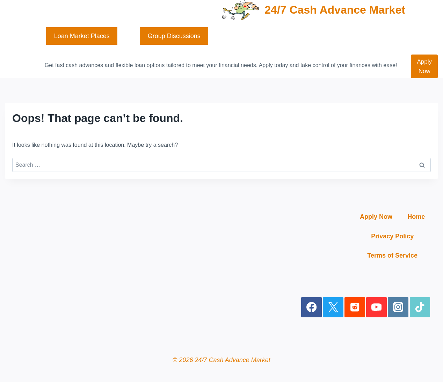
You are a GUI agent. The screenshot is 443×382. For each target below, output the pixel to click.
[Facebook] (311, 307)
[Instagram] (398, 307)
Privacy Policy (392, 236)
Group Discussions (174, 36)
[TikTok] (420, 307)
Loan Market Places (82, 36)
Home (416, 216)
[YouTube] (376, 307)
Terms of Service (392, 255)
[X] (333, 307)
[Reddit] (354, 307)
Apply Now (424, 66)
